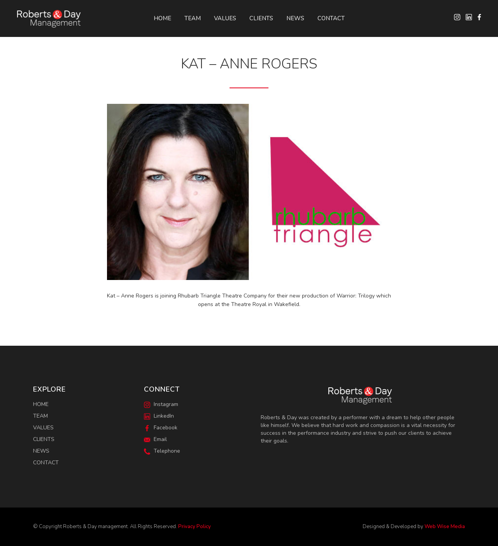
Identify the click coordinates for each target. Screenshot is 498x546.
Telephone (162, 451)
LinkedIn (159, 416)
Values (225, 18)
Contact (331, 18)
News (295, 18)
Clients (261, 18)
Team (192, 18)
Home (162, 18)
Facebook (160, 427)
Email (155, 439)
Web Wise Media (444, 526)
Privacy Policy (194, 526)
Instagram (161, 404)
